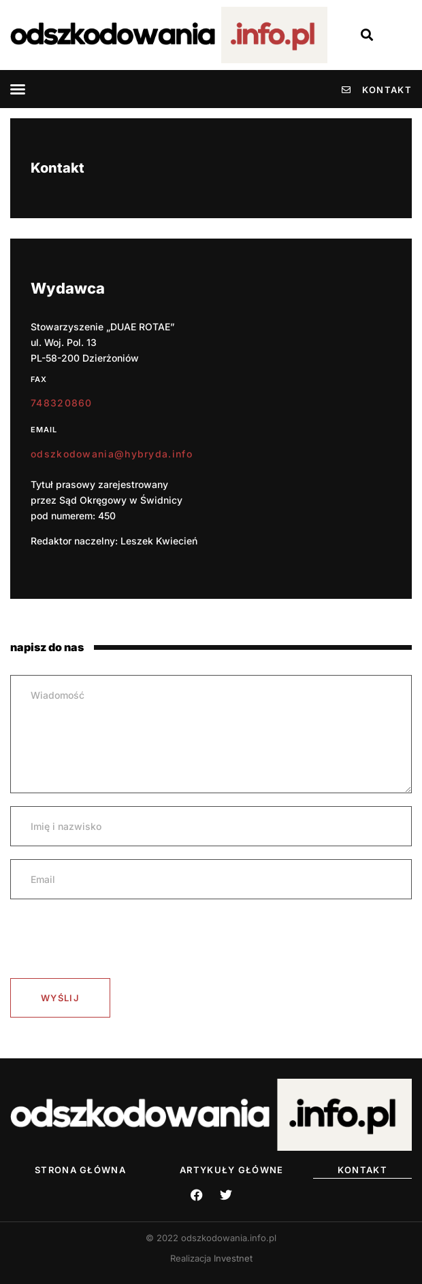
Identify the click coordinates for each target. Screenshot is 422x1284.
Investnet (233, 1258)
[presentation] (113, 938)
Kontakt (362, 1169)
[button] (17, 89)
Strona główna (80, 1169)
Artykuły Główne (232, 1169)
